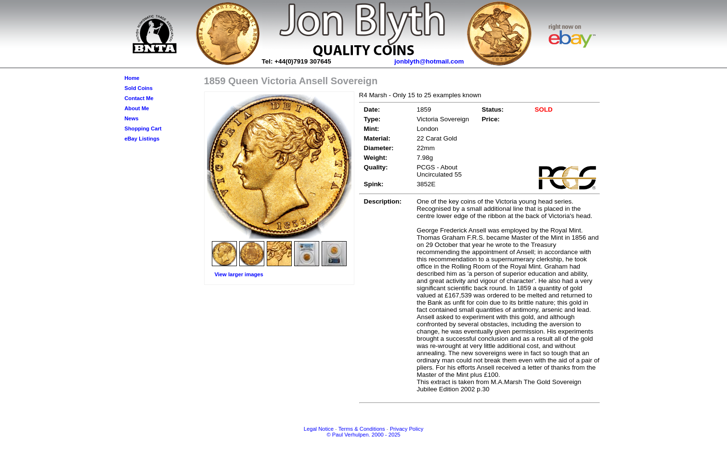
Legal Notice (319, 429)
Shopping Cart (143, 128)
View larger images (239, 274)
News (132, 118)
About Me (137, 108)
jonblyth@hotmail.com (429, 61)
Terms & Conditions (361, 429)
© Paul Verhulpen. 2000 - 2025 (363, 434)
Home (132, 78)
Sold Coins (139, 88)
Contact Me (139, 98)
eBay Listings (142, 138)
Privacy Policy (407, 429)
